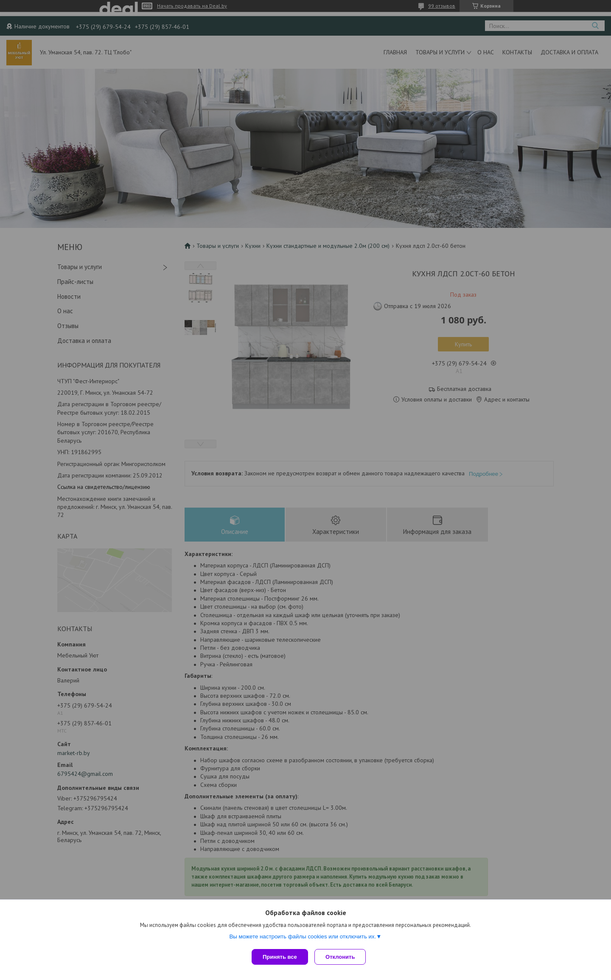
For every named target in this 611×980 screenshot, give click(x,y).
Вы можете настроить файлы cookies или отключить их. (302, 938)
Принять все (280, 957)
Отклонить (342, 957)
